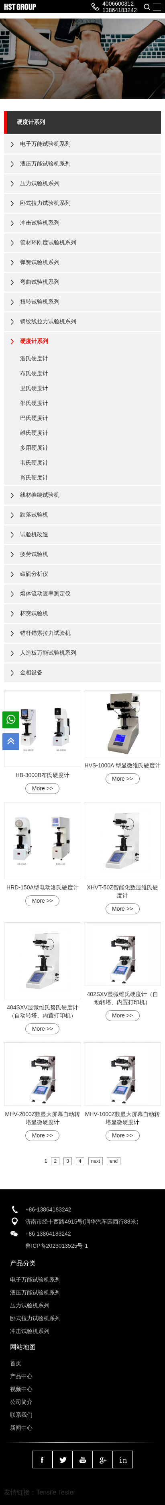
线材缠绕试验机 (39, 495)
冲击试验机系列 (39, 222)
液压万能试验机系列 (45, 163)
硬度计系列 (31, 122)
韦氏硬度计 (34, 462)
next (95, 1161)
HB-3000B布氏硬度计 (43, 775)
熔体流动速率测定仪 (45, 593)
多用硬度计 (34, 447)
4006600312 (118, 3)
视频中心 (21, 1389)
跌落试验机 (34, 514)
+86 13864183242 (48, 1233)
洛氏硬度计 (34, 358)
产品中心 (21, 1376)
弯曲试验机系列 (39, 282)
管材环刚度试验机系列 (48, 242)
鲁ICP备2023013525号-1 (56, 1245)
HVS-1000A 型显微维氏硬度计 (123, 765)
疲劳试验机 (34, 554)
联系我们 (21, 1415)
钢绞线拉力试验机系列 (48, 321)
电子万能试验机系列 (45, 144)
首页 (15, 1363)
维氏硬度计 (34, 433)
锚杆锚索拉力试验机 (45, 633)
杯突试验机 (34, 613)
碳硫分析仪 (34, 574)
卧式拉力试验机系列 (45, 203)
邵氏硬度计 (34, 403)
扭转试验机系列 (39, 301)
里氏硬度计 (34, 388)
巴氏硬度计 (34, 418)
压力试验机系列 (39, 183)
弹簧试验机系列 (39, 262)
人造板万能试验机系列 (48, 652)
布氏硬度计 (34, 373)
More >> (42, 788)
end (114, 1161)
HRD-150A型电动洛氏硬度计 (42, 887)
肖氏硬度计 (34, 477)
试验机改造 (34, 534)
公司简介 (21, 1402)
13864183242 (119, 10)
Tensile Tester (55, 1492)
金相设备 (31, 672)
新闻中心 (21, 1427)
